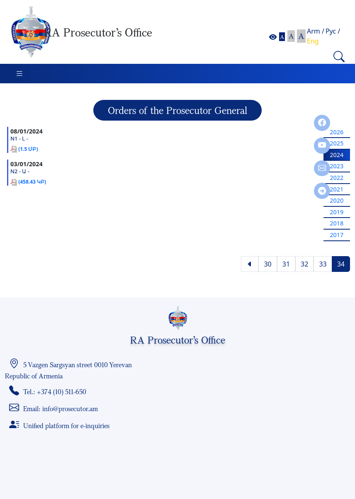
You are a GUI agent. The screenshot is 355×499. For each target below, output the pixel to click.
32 (304, 264)
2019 (336, 212)
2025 (336, 143)
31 (286, 264)
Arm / (315, 31)
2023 (336, 166)
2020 (336, 200)
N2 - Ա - (19, 171)
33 (322, 264)
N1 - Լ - (19, 139)
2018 (336, 223)
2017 (336, 235)
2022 (336, 178)
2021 (336, 189)
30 (267, 264)
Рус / (333, 31)
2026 (336, 132)
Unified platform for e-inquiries (66, 425)
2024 (336, 155)
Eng (313, 41)
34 (341, 264)
